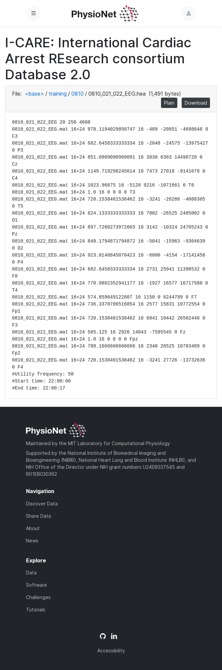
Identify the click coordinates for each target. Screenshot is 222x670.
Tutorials (35, 609)
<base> (34, 93)
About (33, 528)
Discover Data (42, 503)
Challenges (38, 597)
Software (36, 585)
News (32, 540)
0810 (77, 93)
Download (196, 103)
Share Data (38, 516)
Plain (169, 103)
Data (31, 572)
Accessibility (111, 650)
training (58, 93)
